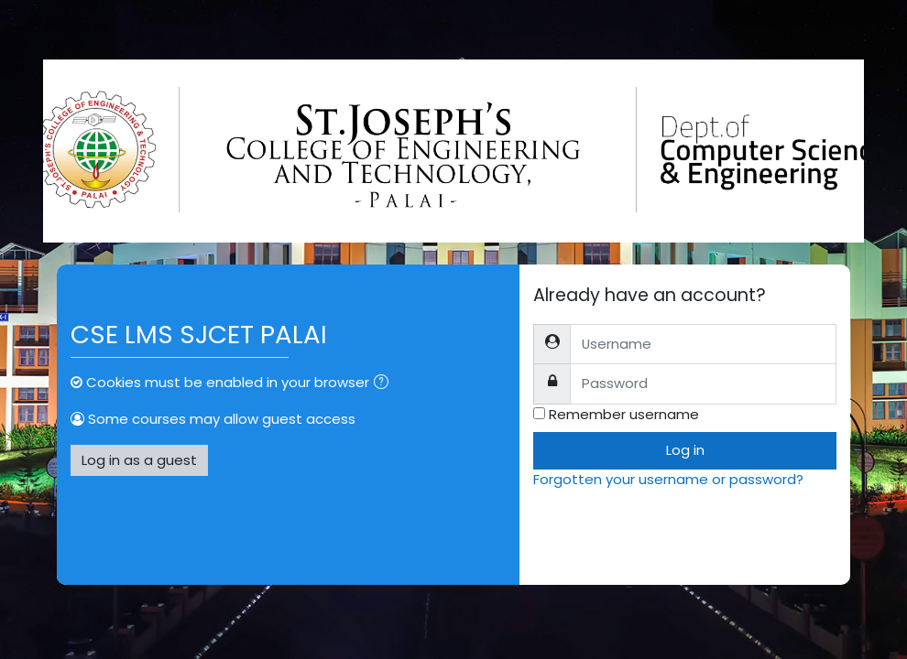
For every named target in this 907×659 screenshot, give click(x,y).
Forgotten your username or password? (668, 479)
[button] (385, 383)
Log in (685, 449)
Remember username (624, 414)
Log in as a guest (139, 460)
